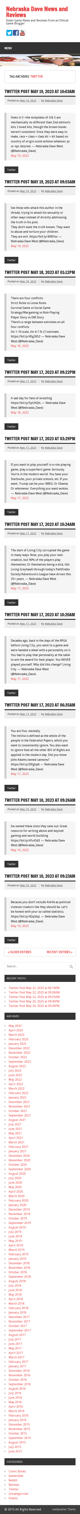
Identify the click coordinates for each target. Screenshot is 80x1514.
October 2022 (18, 1057)
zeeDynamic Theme (64, 1509)
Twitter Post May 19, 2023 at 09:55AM (39, 182)
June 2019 (15, 1236)
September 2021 (20, 1115)
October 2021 (18, 1111)
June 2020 (15, 1182)
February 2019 (18, 1254)
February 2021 (18, 1147)
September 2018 (20, 1276)
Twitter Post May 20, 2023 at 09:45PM (34, 1001)
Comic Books (17, 1471)
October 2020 (18, 1164)
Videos (13, 1498)
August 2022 (17, 1066)
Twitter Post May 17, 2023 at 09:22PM (39, 372)
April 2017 (16, 1353)
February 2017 (18, 1362)
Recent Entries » (59, 952)
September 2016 (20, 1384)
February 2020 (18, 1200)
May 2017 (15, 1348)
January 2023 (17, 1044)
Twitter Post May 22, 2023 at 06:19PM (34, 988)
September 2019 (20, 1223)
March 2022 (16, 1088)
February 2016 (18, 1415)
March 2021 (16, 1142)
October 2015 (18, 1433)
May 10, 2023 (20, 850)
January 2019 (17, 1259)
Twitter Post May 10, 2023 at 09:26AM (39, 800)
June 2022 (15, 1075)
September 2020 (20, 1169)
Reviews (14, 1485)
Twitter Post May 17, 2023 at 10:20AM (39, 615)
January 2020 (17, 1205)
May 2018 (15, 1294)
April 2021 (16, 1138)
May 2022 (15, 1079)
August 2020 (17, 1173)
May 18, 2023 (20, 346)
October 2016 (18, 1379)
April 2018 (16, 1299)
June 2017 (15, 1344)
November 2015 (19, 1429)
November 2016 (19, 1375)
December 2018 (19, 1263)
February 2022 (18, 1093)
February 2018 (18, 1308)
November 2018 (19, 1268)
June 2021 (15, 1129)
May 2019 (15, 1241)
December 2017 (19, 1317)
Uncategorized (18, 1494)
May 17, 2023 (20, 498)
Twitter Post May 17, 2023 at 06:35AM (39, 705)
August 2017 (17, 1335)
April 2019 (16, 1245)
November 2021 (19, 1106)
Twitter (11, 169)
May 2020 (15, 1187)
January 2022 (17, 1097)
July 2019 (15, 1232)
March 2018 (16, 1303)
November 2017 (19, 1321)
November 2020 (19, 1160)
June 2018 (15, 1290)
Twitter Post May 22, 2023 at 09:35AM (34, 997)
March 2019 (16, 1250)
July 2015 (15, 1447)
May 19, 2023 (20, 156)
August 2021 (17, 1120)
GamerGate (16, 1476)
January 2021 (17, 1151)
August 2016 (17, 1388)
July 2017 (15, 1339)
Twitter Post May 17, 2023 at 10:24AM (39, 524)
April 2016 (16, 1406)
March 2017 (16, 1357)
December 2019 (19, 1209)
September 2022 (20, 1061)
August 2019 (17, 1227)
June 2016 (15, 1397)
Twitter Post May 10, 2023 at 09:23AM (39, 876)
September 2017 (20, 1330)
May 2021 (15, 1133)
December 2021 (19, 1102)
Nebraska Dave (54, 100)
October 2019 (18, 1218)
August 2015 (17, 1442)
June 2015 (15, 1451)
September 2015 (20, 1438)
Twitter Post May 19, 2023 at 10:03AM (39, 91)
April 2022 (16, 1084)
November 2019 (19, 1214)
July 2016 (15, 1393)
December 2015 (19, 1424)
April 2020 (16, 1191)
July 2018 (15, 1285)
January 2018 (17, 1312)
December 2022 (19, 1048)
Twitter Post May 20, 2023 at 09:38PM (34, 1006)
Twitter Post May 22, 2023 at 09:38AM (34, 992)
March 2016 (16, 1411)
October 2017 (18, 1326)
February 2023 (18, 1039)
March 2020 (16, 1196)
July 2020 (15, 1178)
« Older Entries (19, 952)
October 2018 (18, 1272)
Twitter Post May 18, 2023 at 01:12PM (39, 272)
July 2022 (15, 1070)
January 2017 (17, 1366)
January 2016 (17, 1420)
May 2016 (15, 1402)
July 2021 (15, 1124)
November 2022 (19, 1052)
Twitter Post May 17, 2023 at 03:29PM (39, 439)
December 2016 (19, 1371)
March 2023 (16, 1035)
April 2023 (16, 1030)
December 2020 (19, 1156)
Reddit (13, 1480)
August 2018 (17, 1281)
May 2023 (15, 1026)
